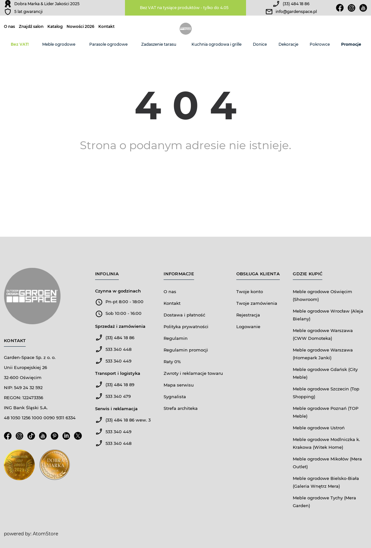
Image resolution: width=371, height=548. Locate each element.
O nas (9, 27)
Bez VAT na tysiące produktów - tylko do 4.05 (184, 7)
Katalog (55, 27)
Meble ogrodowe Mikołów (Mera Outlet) (327, 462)
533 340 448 (118, 349)
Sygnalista (175, 396)
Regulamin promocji (186, 349)
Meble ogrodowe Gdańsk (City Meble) (325, 373)
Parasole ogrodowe (108, 44)
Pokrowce (320, 44)
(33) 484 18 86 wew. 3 (128, 420)
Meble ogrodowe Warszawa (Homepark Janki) (323, 353)
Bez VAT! (20, 44)
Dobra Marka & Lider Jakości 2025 (47, 3)
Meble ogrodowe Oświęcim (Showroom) (322, 295)
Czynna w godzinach (118, 290)
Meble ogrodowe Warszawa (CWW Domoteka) (323, 334)
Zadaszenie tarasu (158, 44)
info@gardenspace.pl (296, 11)
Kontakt (106, 27)
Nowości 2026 (80, 27)
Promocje (351, 44)
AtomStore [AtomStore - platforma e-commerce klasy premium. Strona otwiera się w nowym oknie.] (45, 534)
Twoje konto (249, 291)
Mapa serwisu (179, 384)
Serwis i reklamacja (116, 408)
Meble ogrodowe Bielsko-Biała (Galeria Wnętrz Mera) (326, 482)
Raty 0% (172, 361)
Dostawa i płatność (184, 314)
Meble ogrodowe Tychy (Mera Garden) (324, 501)
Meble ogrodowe (58, 44)
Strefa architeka (181, 408)
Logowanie (248, 326)
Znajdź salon (31, 27)
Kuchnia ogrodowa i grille (216, 44)
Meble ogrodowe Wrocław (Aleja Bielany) (328, 314)
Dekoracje (288, 44)
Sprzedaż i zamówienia (120, 326)
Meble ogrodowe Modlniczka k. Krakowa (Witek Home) (326, 443)
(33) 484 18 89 (119, 384)
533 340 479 (118, 396)
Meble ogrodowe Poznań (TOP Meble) (325, 412)
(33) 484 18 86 (296, 3)
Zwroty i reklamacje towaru (193, 373)
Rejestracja (248, 314)
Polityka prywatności (186, 326)
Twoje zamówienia (256, 303)
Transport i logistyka (117, 373)
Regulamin (176, 338)
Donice (260, 44)
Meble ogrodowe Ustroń (319, 427)
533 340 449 (118, 360)
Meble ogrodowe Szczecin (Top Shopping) (326, 392)
